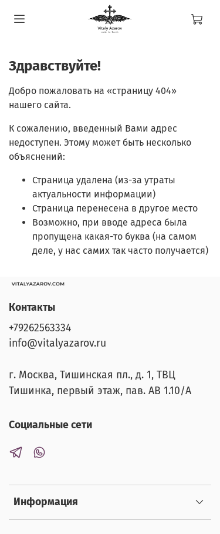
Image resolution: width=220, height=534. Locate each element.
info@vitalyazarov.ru (57, 343)
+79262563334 (40, 328)
